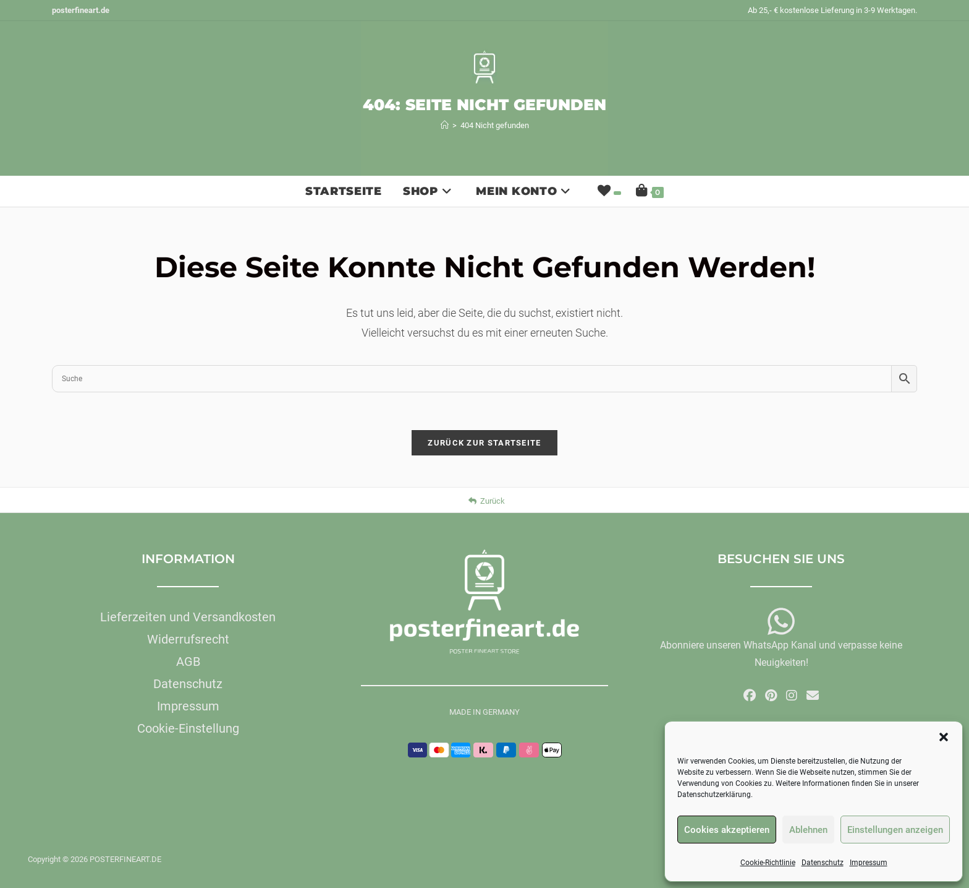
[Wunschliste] (608, 191)
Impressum (868, 862)
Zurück (486, 501)
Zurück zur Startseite (484, 442)
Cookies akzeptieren (726, 829)
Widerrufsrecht (188, 639)
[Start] (445, 125)
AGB (188, 661)
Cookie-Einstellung (188, 728)
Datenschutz (823, 862)
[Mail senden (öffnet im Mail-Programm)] (812, 695)
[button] (943, 737)
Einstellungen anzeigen (895, 829)
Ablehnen (808, 829)
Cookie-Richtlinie (767, 862)
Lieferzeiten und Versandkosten (188, 617)
